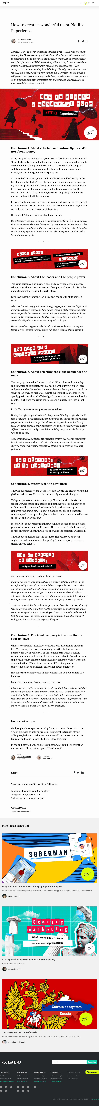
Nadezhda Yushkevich (16, 1042)
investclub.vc (56, 1072)
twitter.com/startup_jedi (31, 798)
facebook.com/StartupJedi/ (36, 790)
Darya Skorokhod (15, 969)
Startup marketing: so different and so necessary (28, 959)
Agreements (95, 1099)
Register (2, 1076)
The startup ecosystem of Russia (19, 1032)
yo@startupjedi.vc (22, 1081)
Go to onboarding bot (40, 1076)
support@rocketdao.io (7, 1081)
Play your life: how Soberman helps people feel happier (32, 886)
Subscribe (92, 1062)
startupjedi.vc (22, 1072)
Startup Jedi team (22, 1076)
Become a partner (56, 1078)
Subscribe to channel (40, 1078)
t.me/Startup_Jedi (31, 794)
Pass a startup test (6, 1078)
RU (85, 3)
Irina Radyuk (48, 758)
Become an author (22, 1078)
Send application (72, 1078)
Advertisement (92, 1072)
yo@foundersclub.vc (40, 1081)
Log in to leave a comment (21, 811)
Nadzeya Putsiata (24, 39)
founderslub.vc (39, 1072)
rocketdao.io (5, 1072)
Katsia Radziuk (13, 896)
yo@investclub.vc (56, 1081)
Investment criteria (73, 1076)
